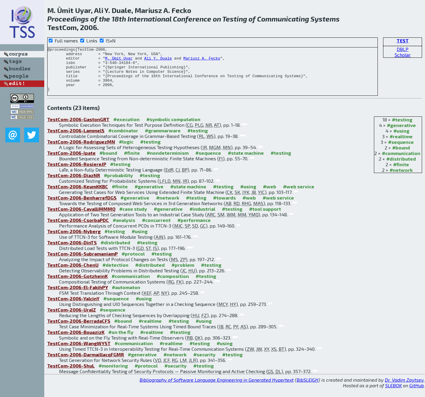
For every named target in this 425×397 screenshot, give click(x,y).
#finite (401, 173)
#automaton (126, 296)
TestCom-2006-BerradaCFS (78, 329)
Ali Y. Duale (158, 60)
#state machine (246, 161)
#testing (402, 128)
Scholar (403, 54)
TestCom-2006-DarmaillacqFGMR (85, 363)
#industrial (202, 217)
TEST (403, 40)
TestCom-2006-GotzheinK (77, 285)
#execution (126, 128)
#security (204, 363)
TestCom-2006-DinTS (72, 251)
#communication (401, 162)
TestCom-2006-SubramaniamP (82, 262)
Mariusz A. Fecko (201, 60)
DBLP (402, 49)
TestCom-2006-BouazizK (75, 341)
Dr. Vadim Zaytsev (404, 388)
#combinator (123, 139)
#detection (115, 273)
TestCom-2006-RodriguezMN (81, 150)
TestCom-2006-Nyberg (74, 240)
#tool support (265, 217)
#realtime (401, 145)
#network (401, 179)
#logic (126, 150)
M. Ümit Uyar (119, 60)
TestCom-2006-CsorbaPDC (78, 229)
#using (401, 139)
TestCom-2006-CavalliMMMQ (81, 217)
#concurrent (156, 229)
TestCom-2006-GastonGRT (78, 128)
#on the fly (120, 341)
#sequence (401, 151)
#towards (224, 206)
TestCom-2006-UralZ (71, 318)
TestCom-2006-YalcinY (73, 307)
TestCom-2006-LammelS (75, 139)
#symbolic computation (173, 128)
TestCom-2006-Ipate (71, 161)
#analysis (124, 229)
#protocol (133, 262)
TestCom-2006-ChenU (73, 273)
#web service (298, 195)
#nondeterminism (168, 161)
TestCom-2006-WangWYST (79, 352)
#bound (401, 156)
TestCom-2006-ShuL (71, 374)
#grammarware (163, 139)
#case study (133, 217)
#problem (182, 273)
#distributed (401, 167)
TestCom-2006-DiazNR (73, 184)
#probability (118, 184)
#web (269, 195)
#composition (173, 285)
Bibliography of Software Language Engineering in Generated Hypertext (217, 388)
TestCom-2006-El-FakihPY (77, 296)
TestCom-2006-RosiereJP (76, 173)
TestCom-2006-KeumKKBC (77, 195)
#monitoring (113, 374)
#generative (401, 134)
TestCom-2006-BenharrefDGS (82, 206)
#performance (194, 229)
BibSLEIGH (307, 388)
